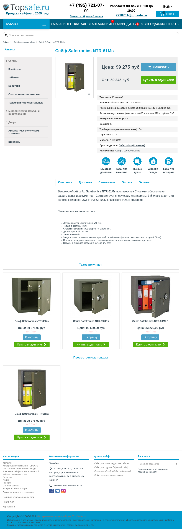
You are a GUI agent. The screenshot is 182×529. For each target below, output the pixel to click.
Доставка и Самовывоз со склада (19, 468)
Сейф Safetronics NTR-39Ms (32, 321)
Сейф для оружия (103, 467)
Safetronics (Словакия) (132, 145)
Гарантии (7, 477)
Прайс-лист (8, 502)
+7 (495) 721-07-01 (86, 7)
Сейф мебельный (122, 471)
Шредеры (14, 141)
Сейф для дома (102, 463)
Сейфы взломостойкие (127, 150)
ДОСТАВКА (91, 24)
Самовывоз (107, 182)
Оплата (127, 182)
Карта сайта (9, 506)
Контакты (7, 463)
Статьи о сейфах (11, 485)
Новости (7, 483)
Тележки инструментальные (25, 102)
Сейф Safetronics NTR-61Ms (32, 413)
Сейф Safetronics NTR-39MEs (91, 321)
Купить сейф (102, 456)
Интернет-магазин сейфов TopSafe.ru (61, 516)
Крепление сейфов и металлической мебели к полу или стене (21, 473)
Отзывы (144, 182)
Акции (6, 480)
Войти (167, 6)
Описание (65, 182)
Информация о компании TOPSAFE (20, 466)
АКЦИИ (105, 24)
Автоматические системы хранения (24, 132)
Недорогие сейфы (120, 463)
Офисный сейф (120, 467)
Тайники (13, 77)
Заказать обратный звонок (86, 16)
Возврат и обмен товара (15, 488)
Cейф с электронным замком (109, 475)
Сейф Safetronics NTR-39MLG (150, 321)
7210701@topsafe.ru (131, 15)
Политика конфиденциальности (18, 497)
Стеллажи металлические (24, 94)
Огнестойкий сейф (103, 471)
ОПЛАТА (76, 24)
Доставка (85, 182)
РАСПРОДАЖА (151, 24)
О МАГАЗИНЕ (60, 24)
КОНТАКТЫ (170, 24)
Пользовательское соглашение (18, 492)
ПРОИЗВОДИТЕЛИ (125, 24)
